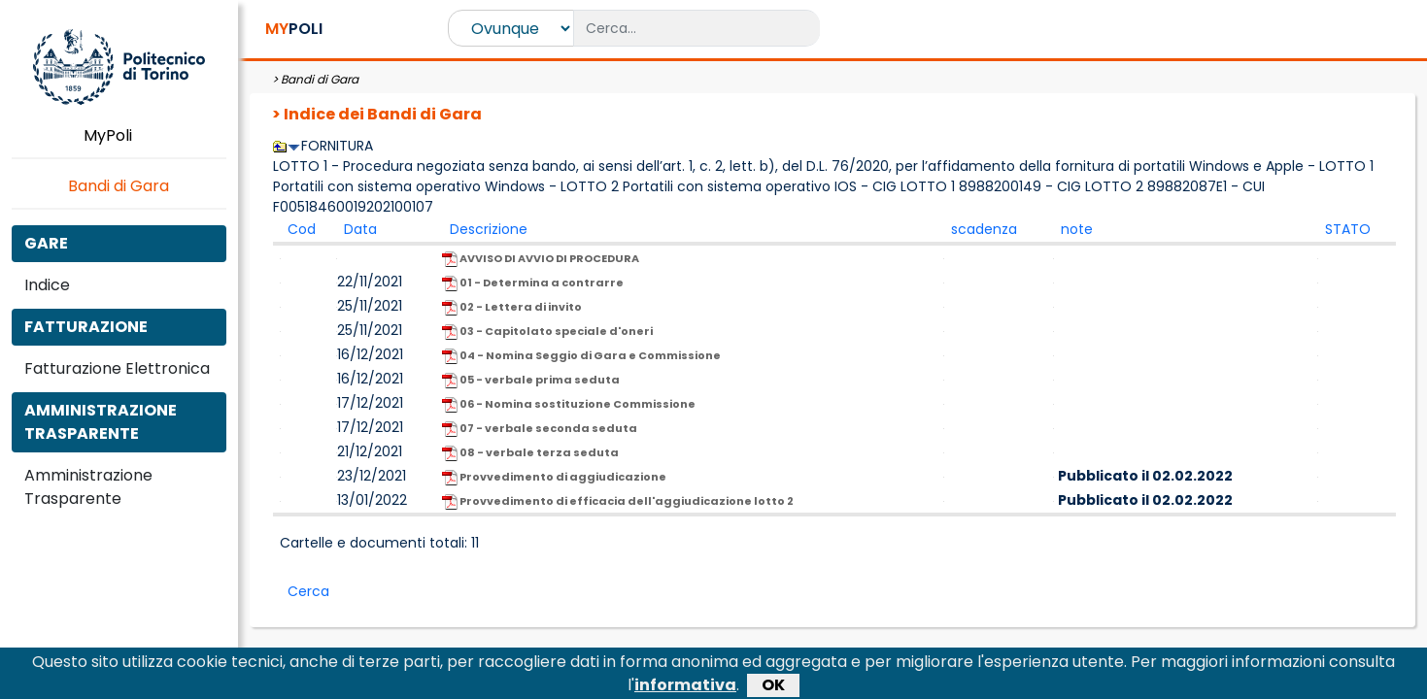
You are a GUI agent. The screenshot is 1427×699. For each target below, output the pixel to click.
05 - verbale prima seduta (531, 380)
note (1077, 229)
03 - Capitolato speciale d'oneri (547, 331)
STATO (1348, 229)
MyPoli (118, 135)
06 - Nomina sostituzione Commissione (569, 404)
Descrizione (488, 229)
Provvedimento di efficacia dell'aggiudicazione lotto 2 (618, 501)
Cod (302, 229)
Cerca (308, 591)
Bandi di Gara (118, 186)
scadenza (984, 229)
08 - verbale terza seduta (530, 453)
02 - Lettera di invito (512, 307)
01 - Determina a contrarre (533, 283)
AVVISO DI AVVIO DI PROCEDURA (540, 258)
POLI (294, 28)
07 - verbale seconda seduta (539, 428)
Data (360, 229)
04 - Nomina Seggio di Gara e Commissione (581, 356)
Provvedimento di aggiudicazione (554, 477)
